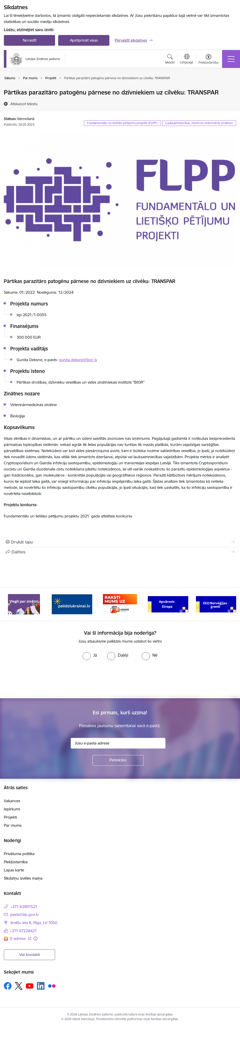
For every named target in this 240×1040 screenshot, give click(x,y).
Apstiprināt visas (84, 40)
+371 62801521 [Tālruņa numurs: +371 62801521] (23, 906)
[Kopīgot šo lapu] (120, 552)
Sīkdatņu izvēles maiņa (23, 878)
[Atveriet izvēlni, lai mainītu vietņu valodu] (186, 59)
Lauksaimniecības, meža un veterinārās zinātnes (199, 123)
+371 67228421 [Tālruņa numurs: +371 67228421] (23, 930)
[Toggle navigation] (231, 59)
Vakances (12, 800)
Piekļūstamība (16, 861)
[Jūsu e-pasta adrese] (118, 743)
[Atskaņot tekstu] (24, 104)
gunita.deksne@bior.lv (78, 359)
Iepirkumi (12, 809)
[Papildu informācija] (35, 938)
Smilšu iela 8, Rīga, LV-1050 (33, 922)
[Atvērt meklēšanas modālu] (170, 60)
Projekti (10, 817)
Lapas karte (14, 870)
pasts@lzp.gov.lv (24, 914)
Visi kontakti (29, 954)
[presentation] (43, 679)
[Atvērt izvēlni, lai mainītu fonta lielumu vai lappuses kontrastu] (208, 60)
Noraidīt (29, 40)
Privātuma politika (19, 853)
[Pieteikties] (118, 760)
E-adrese (18, 938)
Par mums (13, 825)
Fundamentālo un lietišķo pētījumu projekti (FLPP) (122, 123)
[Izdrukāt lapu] (120, 542)
